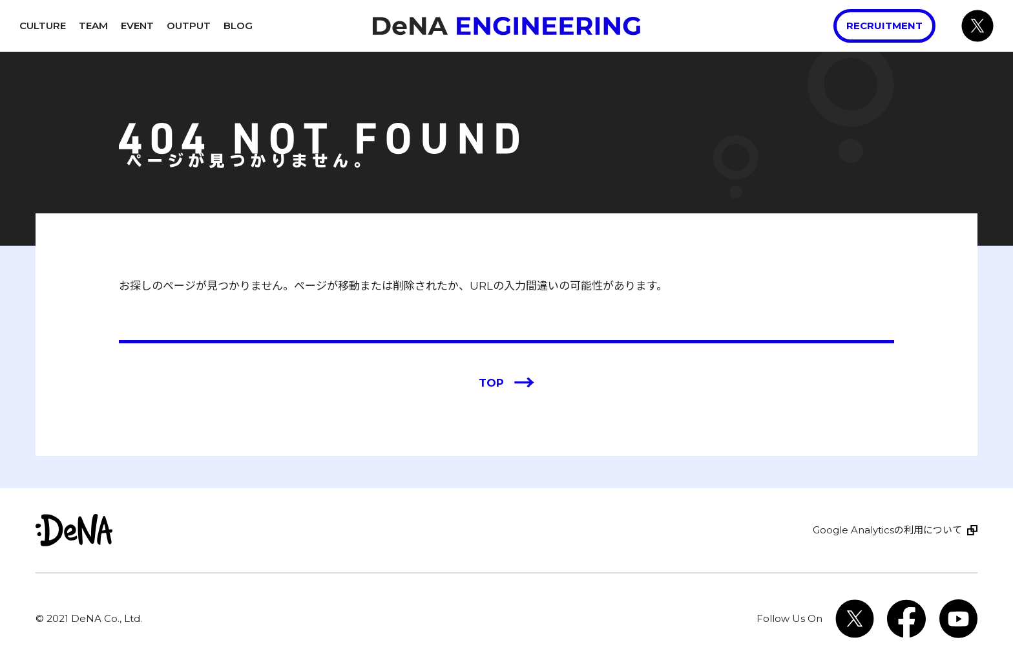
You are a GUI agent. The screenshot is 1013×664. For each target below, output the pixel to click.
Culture (42, 25)
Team (93, 25)
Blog (238, 25)
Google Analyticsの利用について (887, 530)
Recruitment (884, 25)
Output (189, 25)
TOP (507, 383)
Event (137, 25)
